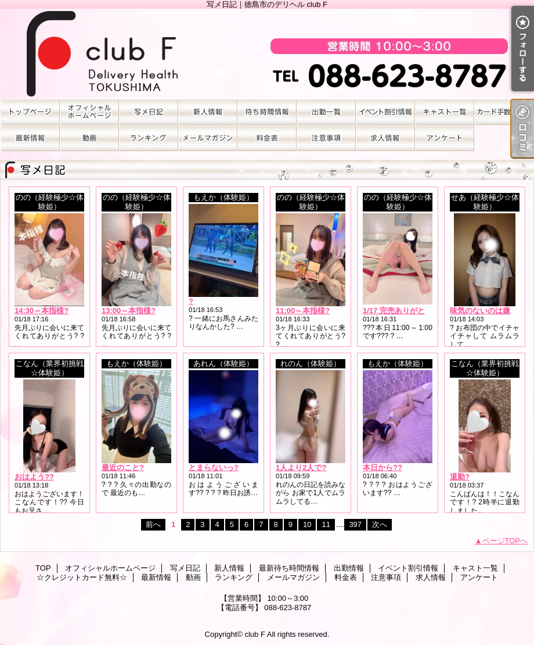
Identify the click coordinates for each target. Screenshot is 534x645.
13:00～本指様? (129, 310)
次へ (379, 524)
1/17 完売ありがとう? (400, 310)
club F (254, 634)
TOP (30, 112)
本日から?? (382, 467)
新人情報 (207, 112)
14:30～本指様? (41, 310)
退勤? (460, 476)
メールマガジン (207, 138)
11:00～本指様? (303, 310)
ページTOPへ (505, 540)
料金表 (267, 138)
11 (326, 524)
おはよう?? (34, 476)
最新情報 (30, 138)
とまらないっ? (214, 467)
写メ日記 (148, 112)
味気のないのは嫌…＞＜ (491, 310)
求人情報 (385, 138)
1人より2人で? (301, 467)
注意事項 (326, 138)
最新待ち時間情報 (267, 112)
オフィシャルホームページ (89, 112)
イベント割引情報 (385, 112)
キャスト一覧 (444, 112)
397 (355, 524)
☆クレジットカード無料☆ (503, 112)
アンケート (444, 138)
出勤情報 (326, 112)
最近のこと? (123, 467)
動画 (89, 138)
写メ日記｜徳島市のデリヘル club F (267, 54)
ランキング (148, 138)
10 (307, 524)
